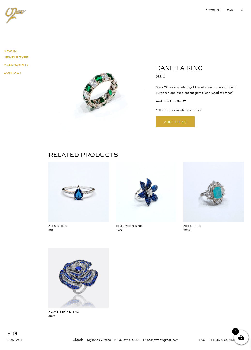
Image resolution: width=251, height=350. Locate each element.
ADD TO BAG (175, 121)
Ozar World (15, 65)
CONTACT (14, 340)
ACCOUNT (213, 10)
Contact (12, 72)
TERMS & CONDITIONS (226, 340)
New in (10, 51)
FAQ (202, 340)
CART (231, 10)
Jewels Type (15, 57)
